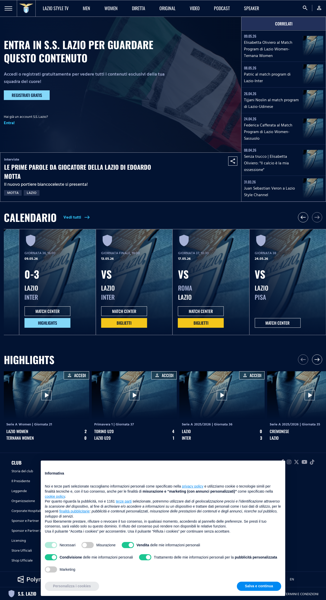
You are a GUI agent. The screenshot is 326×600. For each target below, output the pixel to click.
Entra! (9, 123)
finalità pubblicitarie (74, 511)
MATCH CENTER (47, 311)
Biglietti (124, 323)
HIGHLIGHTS (47, 323)
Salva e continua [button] (259, 586)
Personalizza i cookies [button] (72, 586)
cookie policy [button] (55, 496)
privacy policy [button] (192, 486)
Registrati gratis (27, 95)
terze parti (124, 501)
